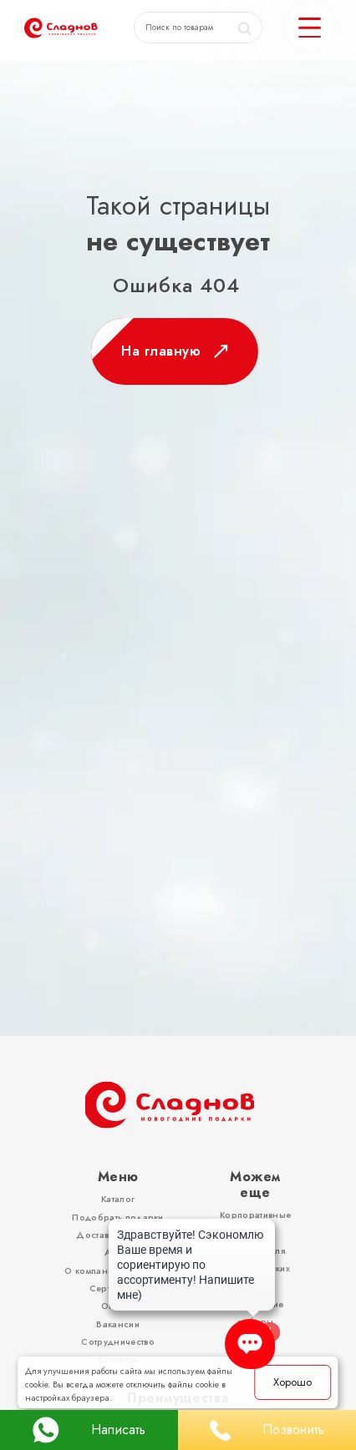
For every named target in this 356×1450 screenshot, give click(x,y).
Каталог (118, 1199)
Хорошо (292, 1382)
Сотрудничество (117, 1342)
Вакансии (118, 1324)
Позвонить (267, 1430)
